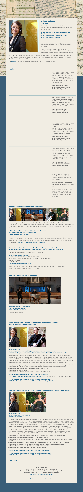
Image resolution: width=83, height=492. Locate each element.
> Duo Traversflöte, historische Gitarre (54, 35)
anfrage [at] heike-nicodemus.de (20, 263)
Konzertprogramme (16, 323)
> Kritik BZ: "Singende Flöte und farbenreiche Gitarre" (27, 376)
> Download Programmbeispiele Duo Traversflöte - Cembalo (29, 450)
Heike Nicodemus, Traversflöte (19, 255)
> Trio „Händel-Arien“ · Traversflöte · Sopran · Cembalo (27, 231)
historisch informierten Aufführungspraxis (31, 242)
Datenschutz (49, 479)
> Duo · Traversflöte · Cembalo (19, 234)
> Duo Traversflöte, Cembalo (50, 37)
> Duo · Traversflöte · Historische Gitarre (22, 232)
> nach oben (13, 460)
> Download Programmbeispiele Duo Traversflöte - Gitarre (28, 374)
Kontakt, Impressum (37, 479)
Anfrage (13, 61)
